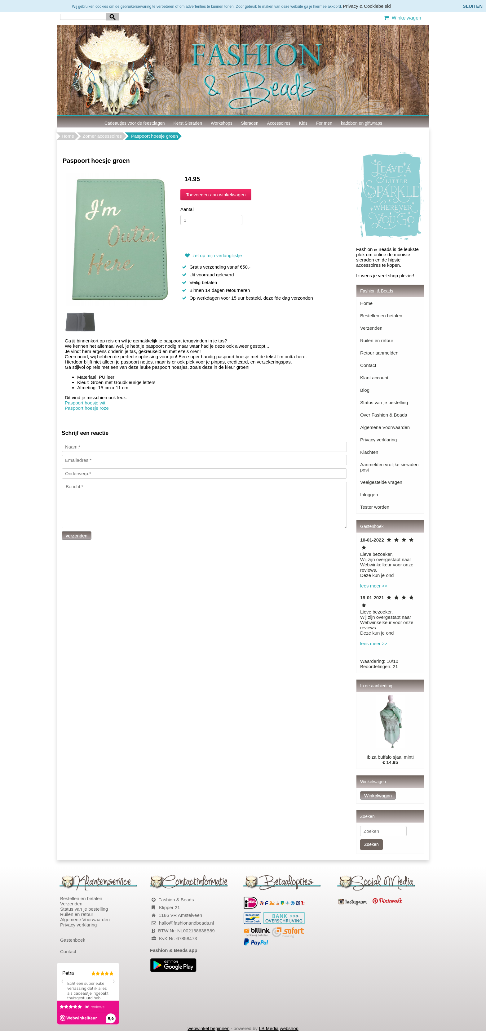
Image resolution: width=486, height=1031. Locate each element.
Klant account (374, 377)
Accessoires (278, 123)
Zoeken (371, 844)
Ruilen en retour (376, 340)
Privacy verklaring (378, 439)
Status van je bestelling (384, 402)
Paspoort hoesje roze (87, 408)
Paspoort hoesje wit (85, 402)
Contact (368, 365)
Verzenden (371, 328)
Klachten (369, 452)
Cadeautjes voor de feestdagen (134, 123)
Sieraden (249, 123)
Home (68, 136)
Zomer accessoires (102, 136)
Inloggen (369, 494)
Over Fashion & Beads (383, 414)
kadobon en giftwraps (361, 123)
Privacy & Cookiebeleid (367, 6)
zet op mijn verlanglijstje (212, 255)
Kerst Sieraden (187, 123)
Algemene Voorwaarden (385, 427)
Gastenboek (72, 940)
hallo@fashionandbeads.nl (186, 923)
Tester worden (374, 507)
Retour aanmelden (379, 352)
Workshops (221, 123)
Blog (364, 390)
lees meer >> (373, 585)
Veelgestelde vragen (381, 482)
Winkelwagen (401, 17)
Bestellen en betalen (381, 315)
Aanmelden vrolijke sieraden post (389, 467)
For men (324, 123)
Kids (303, 123)
